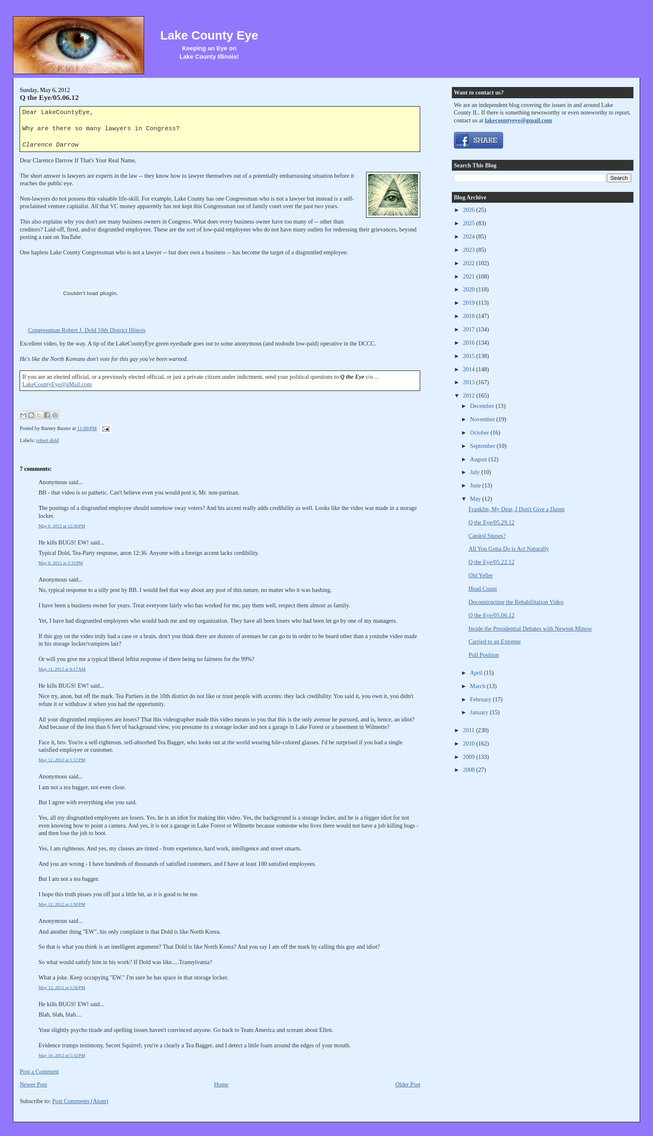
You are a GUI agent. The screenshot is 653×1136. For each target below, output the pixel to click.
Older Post (407, 1084)
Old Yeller (481, 575)
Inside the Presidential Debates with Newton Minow (530, 628)
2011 (469, 730)
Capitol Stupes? (487, 535)
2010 (469, 743)
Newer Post (33, 1084)
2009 (469, 756)
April (477, 672)
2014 (469, 369)
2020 (469, 289)
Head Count (483, 588)
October (480, 432)
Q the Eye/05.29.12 (491, 522)
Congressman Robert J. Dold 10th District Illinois (86, 330)
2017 (469, 329)
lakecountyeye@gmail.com (518, 120)
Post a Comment (39, 1071)
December (483, 406)
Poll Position (484, 654)
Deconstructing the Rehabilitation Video (516, 602)
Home (221, 1084)
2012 (469, 395)
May (476, 498)
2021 (469, 276)
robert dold (47, 440)
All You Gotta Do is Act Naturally (509, 548)
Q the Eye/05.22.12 (491, 562)
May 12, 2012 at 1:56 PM (61, 987)
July (475, 472)
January (480, 712)
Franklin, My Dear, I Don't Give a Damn (516, 509)
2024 (469, 236)
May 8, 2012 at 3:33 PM (60, 562)
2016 (469, 342)
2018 (469, 316)
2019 (469, 302)
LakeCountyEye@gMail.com (57, 384)
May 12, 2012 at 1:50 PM (61, 904)
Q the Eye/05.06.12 (49, 97)
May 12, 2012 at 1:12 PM (61, 759)
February (481, 699)
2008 (469, 769)
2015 (469, 356)
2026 (469, 209)
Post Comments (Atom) (80, 1101)
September (483, 445)
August (479, 459)
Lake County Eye (209, 35)
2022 (469, 263)
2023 (469, 249)
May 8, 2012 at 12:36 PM (61, 525)
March (478, 686)
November (483, 419)
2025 (469, 223)
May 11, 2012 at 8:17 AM (61, 668)
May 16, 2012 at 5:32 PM (61, 1055)
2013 (469, 382)
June (476, 485)
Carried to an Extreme (495, 641)
